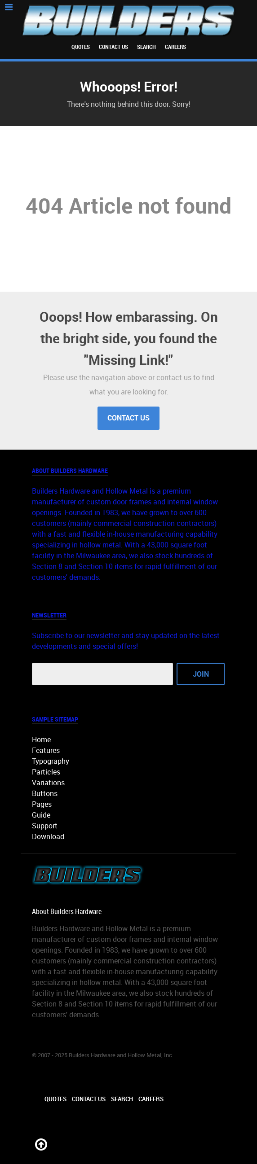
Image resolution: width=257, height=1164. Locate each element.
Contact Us (113, 47)
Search (146, 47)
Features (46, 750)
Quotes (80, 47)
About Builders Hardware (67, 911)
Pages (42, 804)
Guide (41, 815)
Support (45, 826)
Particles (46, 772)
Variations (48, 783)
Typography (50, 761)
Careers (175, 47)
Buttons (45, 793)
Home (41, 739)
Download (48, 836)
